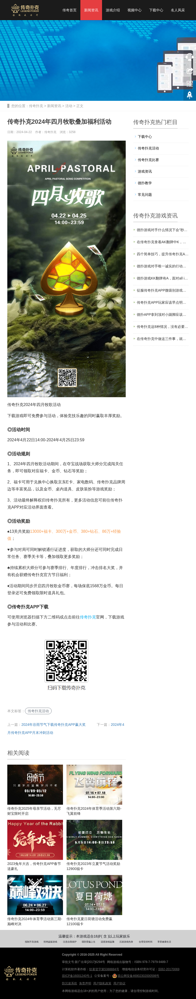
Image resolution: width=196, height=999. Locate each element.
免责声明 (85, 983)
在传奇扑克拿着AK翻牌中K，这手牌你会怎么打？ (163, 242)
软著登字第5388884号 (104, 969)
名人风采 (178, 10)
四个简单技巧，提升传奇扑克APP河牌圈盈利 (163, 254)
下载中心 (156, 10)
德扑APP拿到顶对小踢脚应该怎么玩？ (163, 315)
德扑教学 (145, 183)
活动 (68, 106)
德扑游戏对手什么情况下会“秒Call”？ (163, 230)
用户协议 (119, 983)
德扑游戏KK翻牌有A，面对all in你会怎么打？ (163, 278)
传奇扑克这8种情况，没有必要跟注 (163, 327)
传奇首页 (69, 10)
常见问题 (145, 195)
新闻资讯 (91, 10)
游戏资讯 (145, 171)
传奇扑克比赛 (148, 160)
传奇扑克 (36, 106)
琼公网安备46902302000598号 (135, 976)
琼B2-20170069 (168, 969)
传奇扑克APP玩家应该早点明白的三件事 (163, 302)
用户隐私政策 (102, 983)
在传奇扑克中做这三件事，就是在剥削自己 (163, 339)
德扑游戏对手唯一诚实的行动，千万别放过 (163, 266)
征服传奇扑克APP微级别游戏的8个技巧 (163, 290)
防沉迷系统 (69, 983)
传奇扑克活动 (38, 711)
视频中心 (134, 10)
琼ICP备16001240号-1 (77, 976)
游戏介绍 (113, 10)
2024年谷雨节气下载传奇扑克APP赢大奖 (53, 725)
